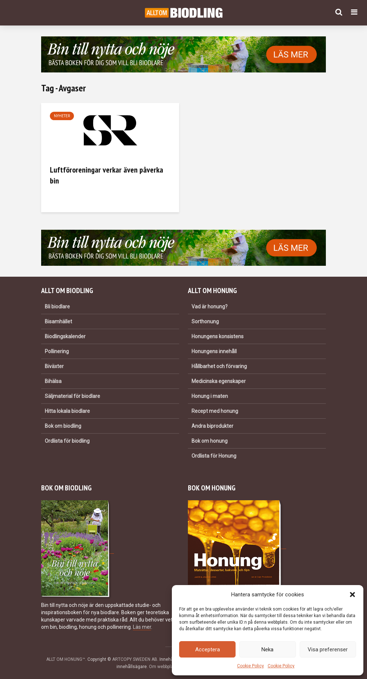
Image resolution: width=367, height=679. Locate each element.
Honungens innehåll (214, 351)
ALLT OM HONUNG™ (65, 659)
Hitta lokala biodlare (67, 411)
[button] (352, 594)
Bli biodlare (57, 306)
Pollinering (57, 351)
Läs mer (142, 627)
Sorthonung (205, 321)
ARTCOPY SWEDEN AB (134, 659)
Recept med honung (215, 411)
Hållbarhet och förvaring (219, 366)
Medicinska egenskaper (219, 381)
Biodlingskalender (65, 336)
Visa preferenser (328, 649)
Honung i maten (210, 396)
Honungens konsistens (218, 336)
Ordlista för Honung (214, 456)
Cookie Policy (250, 665)
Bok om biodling (63, 426)
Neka (267, 649)
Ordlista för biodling (67, 441)
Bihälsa (53, 381)
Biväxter (54, 366)
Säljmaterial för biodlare (72, 396)
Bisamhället (58, 321)
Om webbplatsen (165, 666)
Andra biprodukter (212, 426)
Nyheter (62, 116)
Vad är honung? (210, 306)
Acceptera (207, 649)
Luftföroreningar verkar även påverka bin (106, 175)
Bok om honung (210, 441)
